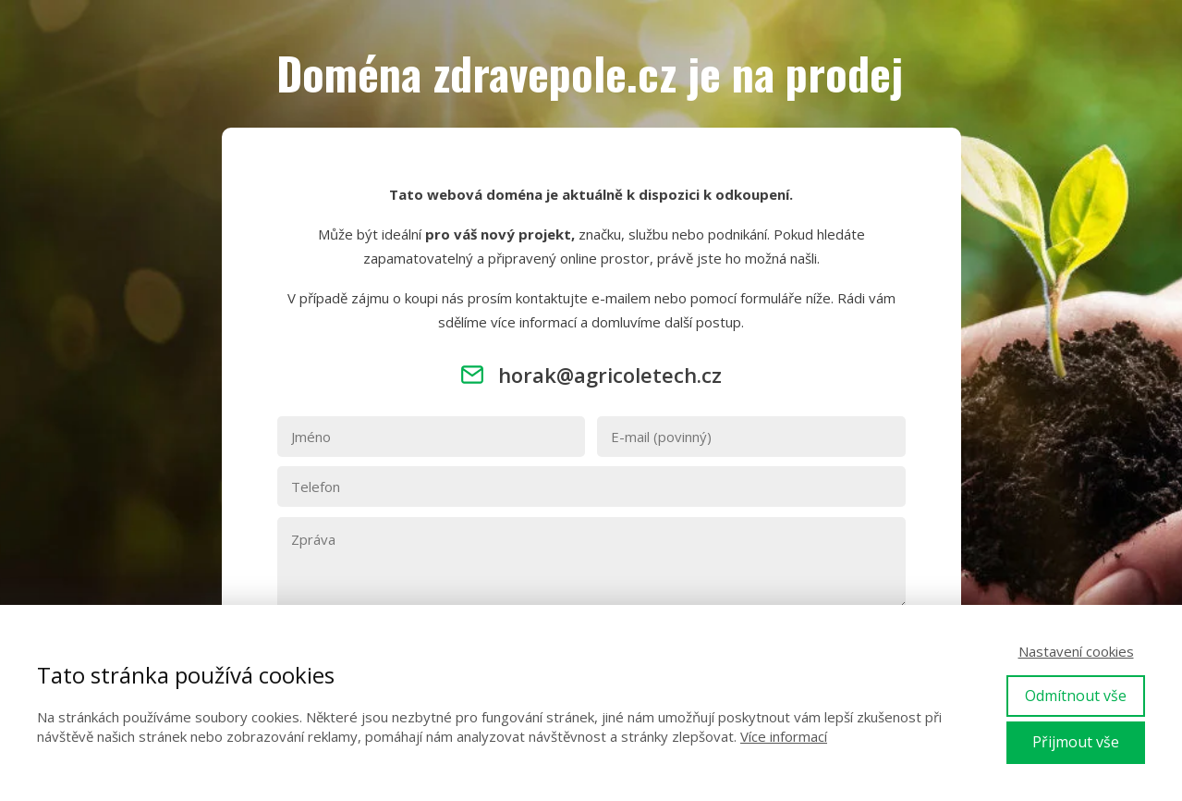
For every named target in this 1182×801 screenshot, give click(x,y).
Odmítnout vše (1076, 695)
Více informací (783, 736)
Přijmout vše (1075, 742)
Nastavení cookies (1076, 651)
